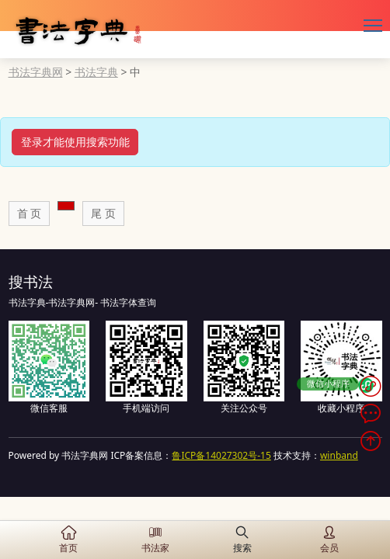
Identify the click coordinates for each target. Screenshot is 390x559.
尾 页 (103, 213)
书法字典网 (36, 71)
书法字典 (96, 71)
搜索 (242, 539)
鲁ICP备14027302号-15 (221, 455)
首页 (68, 539)
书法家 (155, 539)
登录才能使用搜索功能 (75, 141)
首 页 (29, 213)
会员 (329, 539)
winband (339, 455)
